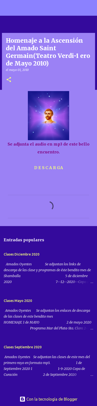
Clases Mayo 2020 (18, 301)
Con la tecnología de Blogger (48, 399)
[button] (9, 80)
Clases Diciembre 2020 (21, 254)
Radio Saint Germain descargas (46, 7)
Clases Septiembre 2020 (23, 347)
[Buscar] (90, 8)
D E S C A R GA (48, 167)
